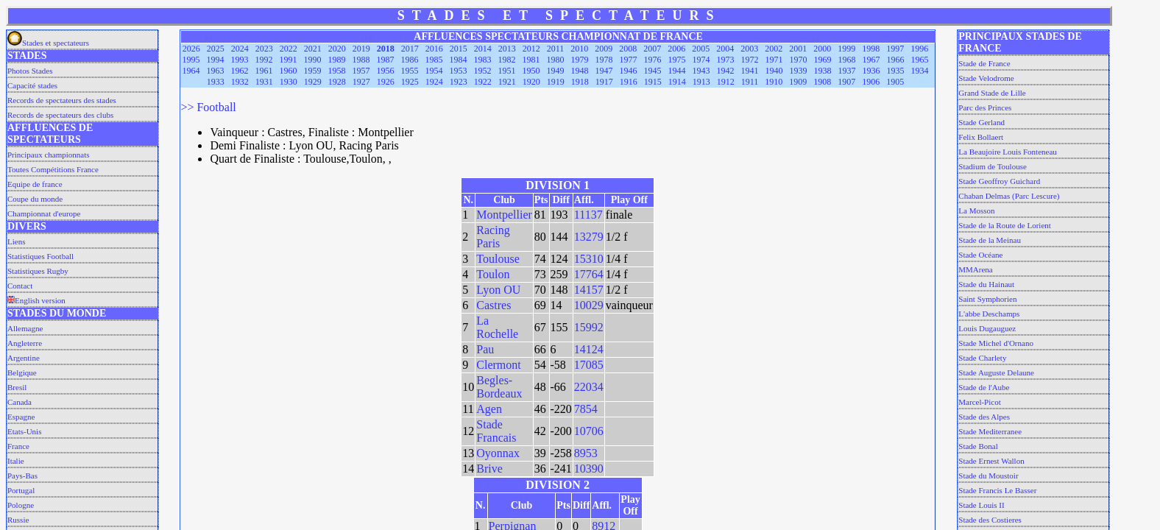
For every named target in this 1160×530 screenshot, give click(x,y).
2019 (361, 48)
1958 (337, 71)
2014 (483, 48)
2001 (798, 48)
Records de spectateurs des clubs (60, 114)
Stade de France (984, 63)
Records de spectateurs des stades (61, 100)
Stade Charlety (982, 357)
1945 (653, 71)
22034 (589, 387)
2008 (628, 48)
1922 (483, 82)
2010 (579, 48)
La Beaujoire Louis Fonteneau (1007, 151)
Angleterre (24, 343)
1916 (628, 82)
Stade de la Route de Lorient (1004, 225)
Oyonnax (498, 453)
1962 (240, 71)
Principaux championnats (48, 154)
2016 (434, 48)
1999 (846, 48)
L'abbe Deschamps (988, 313)
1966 (896, 59)
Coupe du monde (35, 198)
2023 (264, 48)
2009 (603, 48)
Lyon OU (498, 289)
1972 (750, 59)
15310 (589, 258)
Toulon (492, 274)
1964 (191, 71)
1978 (604, 59)
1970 (798, 59)
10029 (589, 305)
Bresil (16, 387)
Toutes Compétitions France (53, 169)
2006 (676, 48)
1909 (798, 82)
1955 (410, 71)
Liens (16, 241)
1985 (434, 59)
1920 (531, 82)
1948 (580, 71)
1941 (750, 71)
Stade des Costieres (990, 519)
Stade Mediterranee (990, 431)
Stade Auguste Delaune (996, 372)
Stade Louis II (981, 505)
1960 (288, 71)
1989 (337, 59)
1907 (846, 82)
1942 (726, 71)
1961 (264, 71)
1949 (556, 71)
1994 (215, 59)
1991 (288, 59)
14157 (589, 289)
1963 (215, 71)
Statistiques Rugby (37, 270)
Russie (18, 519)
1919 (556, 82)
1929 (313, 82)
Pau (485, 349)
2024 (240, 48)
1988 (361, 59)
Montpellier (504, 214)
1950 (531, 71)
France (18, 446)
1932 (240, 82)
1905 (895, 82)
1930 (288, 82)
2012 (531, 48)
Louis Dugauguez (987, 328)
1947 (604, 71)
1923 (458, 82)
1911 (750, 82)
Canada (19, 402)
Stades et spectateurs (48, 42)
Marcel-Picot (979, 402)
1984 (458, 59)
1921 (507, 82)
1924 (434, 82)
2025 (215, 48)
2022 (288, 48)
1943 (701, 71)
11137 (588, 214)
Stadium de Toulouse (992, 166)
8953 (586, 453)
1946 (628, 71)
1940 (774, 71)
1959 (313, 71)
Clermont (498, 364)
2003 (749, 48)
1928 (337, 82)
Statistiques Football (40, 256)
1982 (507, 59)
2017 (410, 48)
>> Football (208, 107)
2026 (191, 48)
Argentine (23, 357)
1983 (483, 59)
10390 (589, 468)
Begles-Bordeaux (499, 387)
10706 (589, 431)
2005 (701, 48)
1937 (847, 71)
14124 (589, 349)
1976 (653, 59)
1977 (628, 59)
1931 (264, 82)
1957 (361, 71)
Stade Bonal (977, 446)
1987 (386, 59)
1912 (726, 82)
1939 (798, 71)
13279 (589, 236)
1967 (871, 59)
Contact (19, 285)
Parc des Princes (984, 107)
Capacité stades (32, 85)
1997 (895, 48)
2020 (337, 48)
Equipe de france (35, 184)
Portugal (21, 490)
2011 (556, 48)
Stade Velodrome (986, 78)
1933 (215, 82)
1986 (410, 59)
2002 (773, 48)
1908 (822, 82)
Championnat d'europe (43, 213)
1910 (773, 82)
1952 (483, 71)
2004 (725, 48)
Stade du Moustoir (988, 475)
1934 (920, 71)
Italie (15, 460)
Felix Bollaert (980, 136)
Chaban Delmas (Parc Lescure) (1008, 195)
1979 (580, 59)
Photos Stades (29, 70)
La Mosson (976, 210)
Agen (489, 409)
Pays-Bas (22, 475)
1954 (434, 71)
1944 (677, 71)
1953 (458, 71)
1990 (313, 59)
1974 (701, 59)
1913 (701, 82)
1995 (191, 59)
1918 (580, 82)
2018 (386, 48)
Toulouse (497, 258)
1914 (677, 82)
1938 (823, 71)
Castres (493, 305)
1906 (871, 82)
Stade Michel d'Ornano (995, 343)
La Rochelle (497, 327)
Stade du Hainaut (986, 284)
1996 (919, 48)
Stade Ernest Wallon (991, 460)
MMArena (975, 269)
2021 (313, 48)
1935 (896, 71)
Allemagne (25, 328)
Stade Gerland (981, 122)
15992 (589, 327)
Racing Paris (492, 237)
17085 (589, 364)
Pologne (20, 505)
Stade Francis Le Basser (997, 490)
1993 (240, 59)
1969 (823, 59)
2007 (652, 48)
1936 (871, 71)
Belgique (22, 372)
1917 (604, 82)
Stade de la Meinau (989, 240)
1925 (410, 82)
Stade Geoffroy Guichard (999, 181)
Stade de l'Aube (983, 387)
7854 (586, 409)
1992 (264, 59)
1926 (386, 82)
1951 (507, 71)
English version (36, 300)
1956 (386, 71)
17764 (589, 274)
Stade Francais (496, 431)
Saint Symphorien (987, 298)
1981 (531, 59)
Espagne (21, 416)
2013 (507, 48)
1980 (556, 59)
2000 (822, 48)
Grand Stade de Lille (991, 92)
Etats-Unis (24, 431)
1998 (871, 48)
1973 (726, 59)
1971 (774, 59)
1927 (361, 82)
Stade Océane (980, 254)
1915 (653, 82)
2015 (458, 48)
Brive (489, 468)
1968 (847, 59)
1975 (677, 59)
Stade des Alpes (984, 416)
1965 (920, 59)
